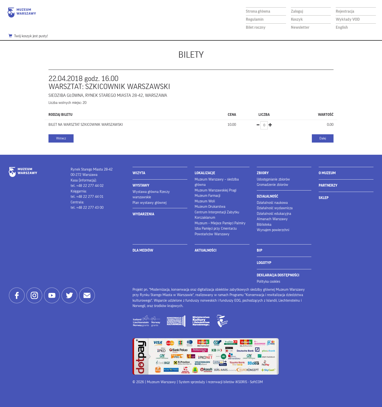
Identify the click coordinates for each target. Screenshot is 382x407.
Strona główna (258, 11)
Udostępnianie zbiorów (273, 179)
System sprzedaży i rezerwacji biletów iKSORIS (213, 382)
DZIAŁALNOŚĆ (267, 196)
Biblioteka (264, 224)
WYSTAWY (141, 185)
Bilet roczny (256, 27)
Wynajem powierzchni (273, 230)
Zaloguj (297, 11)
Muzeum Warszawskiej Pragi (215, 190)
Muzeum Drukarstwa (210, 206)
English (342, 27)
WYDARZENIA (143, 214)
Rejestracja (345, 11)
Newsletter (300, 27)
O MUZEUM (327, 173)
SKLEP (324, 198)
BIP (259, 250)
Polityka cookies (268, 281)
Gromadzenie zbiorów (272, 185)
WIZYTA (139, 173)
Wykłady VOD (348, 19)
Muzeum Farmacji (207, 196)
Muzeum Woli (205, 201)
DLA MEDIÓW (143, 250)
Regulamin (255, 19)
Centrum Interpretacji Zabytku (217, 212)
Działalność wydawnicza (275, 208)
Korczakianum (205, 217)
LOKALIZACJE (205, 173)
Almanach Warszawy (272, 219)
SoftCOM (256, 382)
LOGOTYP (264, 263)
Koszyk (297, 19)
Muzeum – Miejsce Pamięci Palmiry (220, 223)
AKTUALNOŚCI (206, 250)
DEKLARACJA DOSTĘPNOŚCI (278, 275)
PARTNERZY (328, 185)
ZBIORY (263, 173)
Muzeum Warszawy (21, 12)
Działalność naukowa (272, 203)
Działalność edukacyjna (274, 214)
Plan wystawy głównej (149, 203)
